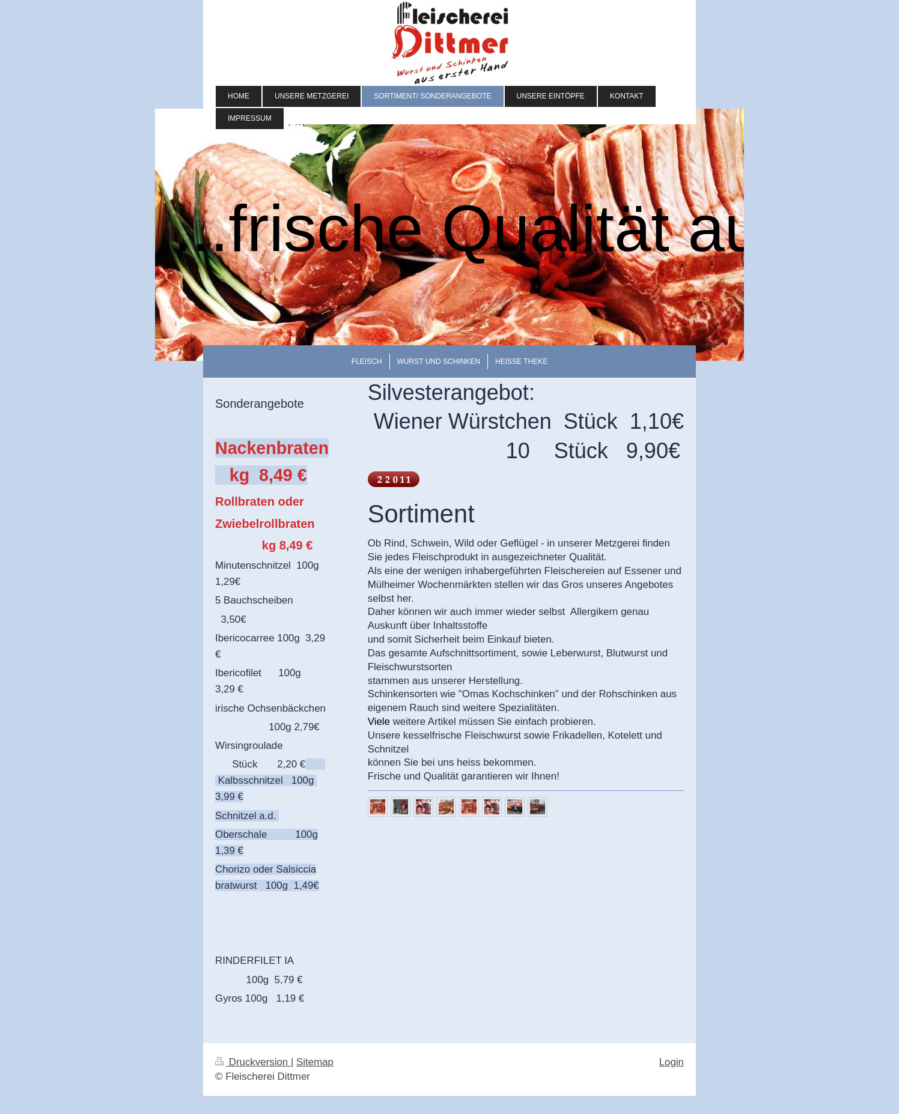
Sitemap (315, 1062)
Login (671, 1062)
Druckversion (253, 1062)
